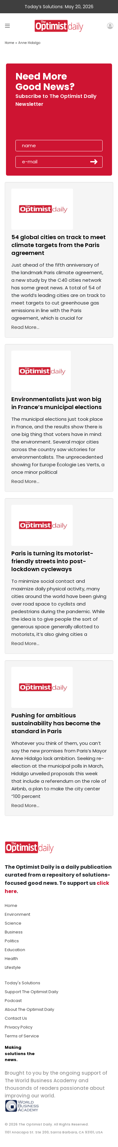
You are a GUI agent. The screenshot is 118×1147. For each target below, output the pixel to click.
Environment (17, 914)
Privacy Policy (18, 1027)
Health (11, 959)
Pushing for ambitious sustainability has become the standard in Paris (55, 723)
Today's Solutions (22, 983)
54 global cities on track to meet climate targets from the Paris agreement (58, 245)
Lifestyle (13, 967)
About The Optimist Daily (29, 1009)
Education (15, 950)
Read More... (25, 327)
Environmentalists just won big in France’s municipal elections (56, 403)
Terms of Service (22, 1036)
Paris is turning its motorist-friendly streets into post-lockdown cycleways (52, 561)
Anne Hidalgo (29, 42)
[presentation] (51, 125)
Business (14, 932)
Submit (94, 162)
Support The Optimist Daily (31, 992)
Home (9, 42)
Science (13, 923)
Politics (12, 941)
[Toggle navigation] (7, 25)
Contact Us (16, 1018)
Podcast (13, 1001)
